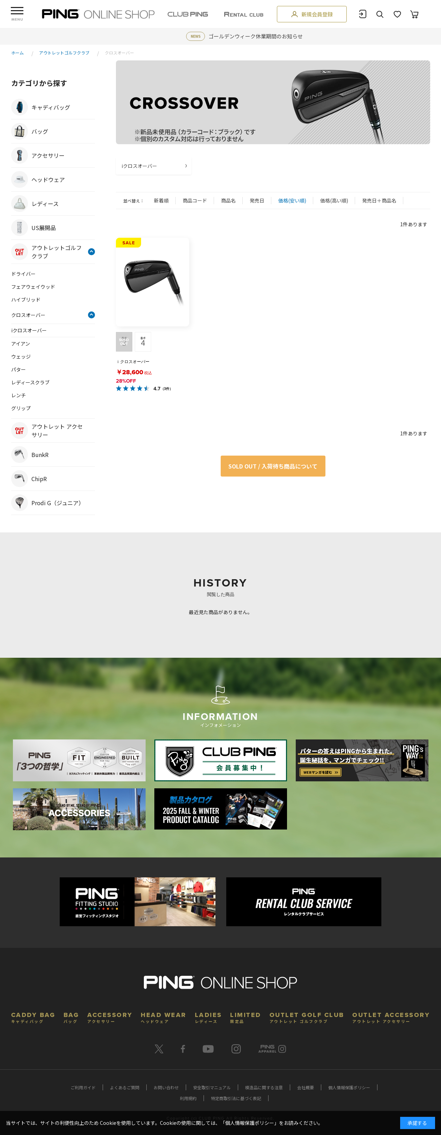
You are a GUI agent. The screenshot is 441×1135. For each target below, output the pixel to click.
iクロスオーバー (139, 165)
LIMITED (245, 1016)
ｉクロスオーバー (132, 361)
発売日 (257, 200)
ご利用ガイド (83, 1087)
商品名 (228, 200)
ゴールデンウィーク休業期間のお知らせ (255, 36)
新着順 (161, 200)
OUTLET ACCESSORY (391, 1016)
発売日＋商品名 (379, 200)
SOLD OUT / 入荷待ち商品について (272, 466)
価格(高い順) (334, 200)
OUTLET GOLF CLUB (307, 1016)
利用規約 (188, 1098)
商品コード (195, 200)
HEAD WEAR (163, 1016)
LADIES (208, 1016)
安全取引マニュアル (212, 1087)
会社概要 (305, 1087)
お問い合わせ (166, 1087)
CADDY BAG (33, 1016)
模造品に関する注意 (264, 1087)
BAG (71, 1016)
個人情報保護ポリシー (349, 1087)
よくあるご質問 (124, 1087)
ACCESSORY (110, 1016)
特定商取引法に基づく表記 (236, 1098)
